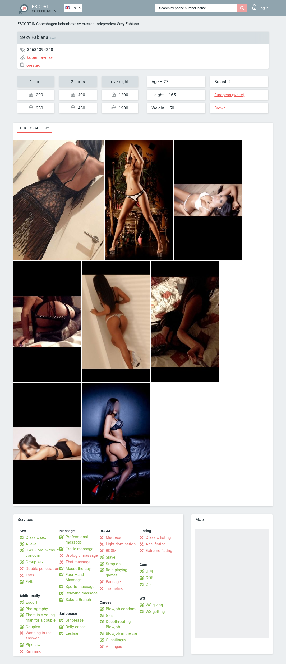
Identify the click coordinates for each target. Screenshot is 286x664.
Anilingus (114, 646)
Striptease (75, 620)
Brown (219, 108)
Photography (37, 609)
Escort (31, 602)
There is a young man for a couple (41, 618)
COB (149, 577)
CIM (149, 571)
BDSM (111, 550)
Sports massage (80, 586)
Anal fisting (155, 544)
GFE (109, 615)
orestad (88, 24)
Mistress (113, 537)
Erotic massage (79, 548)
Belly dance (76, 626)
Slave (110, 557)
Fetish (31, 581)
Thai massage (78, 562)
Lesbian (72, 633)
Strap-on (113, 563)
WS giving (154, 605)
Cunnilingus (116, 640)
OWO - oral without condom (42, 553)
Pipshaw (33, 644)
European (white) (229, 95)
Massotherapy (78, 568)
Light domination (121, 544)
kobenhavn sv (69, 24)
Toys (30, 575)
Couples (33, 626)
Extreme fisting (159, 550)
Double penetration (42, 568)
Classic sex (36, 537)
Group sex (34, 562)
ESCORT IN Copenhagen (37, 24)
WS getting (155, 611)
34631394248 (40, 49)
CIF (148, 584)
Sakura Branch (78, 599)
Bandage (113, 581)
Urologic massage (82, 555)
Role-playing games (116, 573)
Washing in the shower (39, 636)
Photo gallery (34, 128)
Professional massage (77, 540)
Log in (260, 7)
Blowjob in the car (121, 633)
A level (32, 544)
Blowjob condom (121, 609)
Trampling (114, 588)
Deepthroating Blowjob (118, 624)
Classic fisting (158, 537)
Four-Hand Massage (75, 577)
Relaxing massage (82, 593)
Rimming (33, 651)
